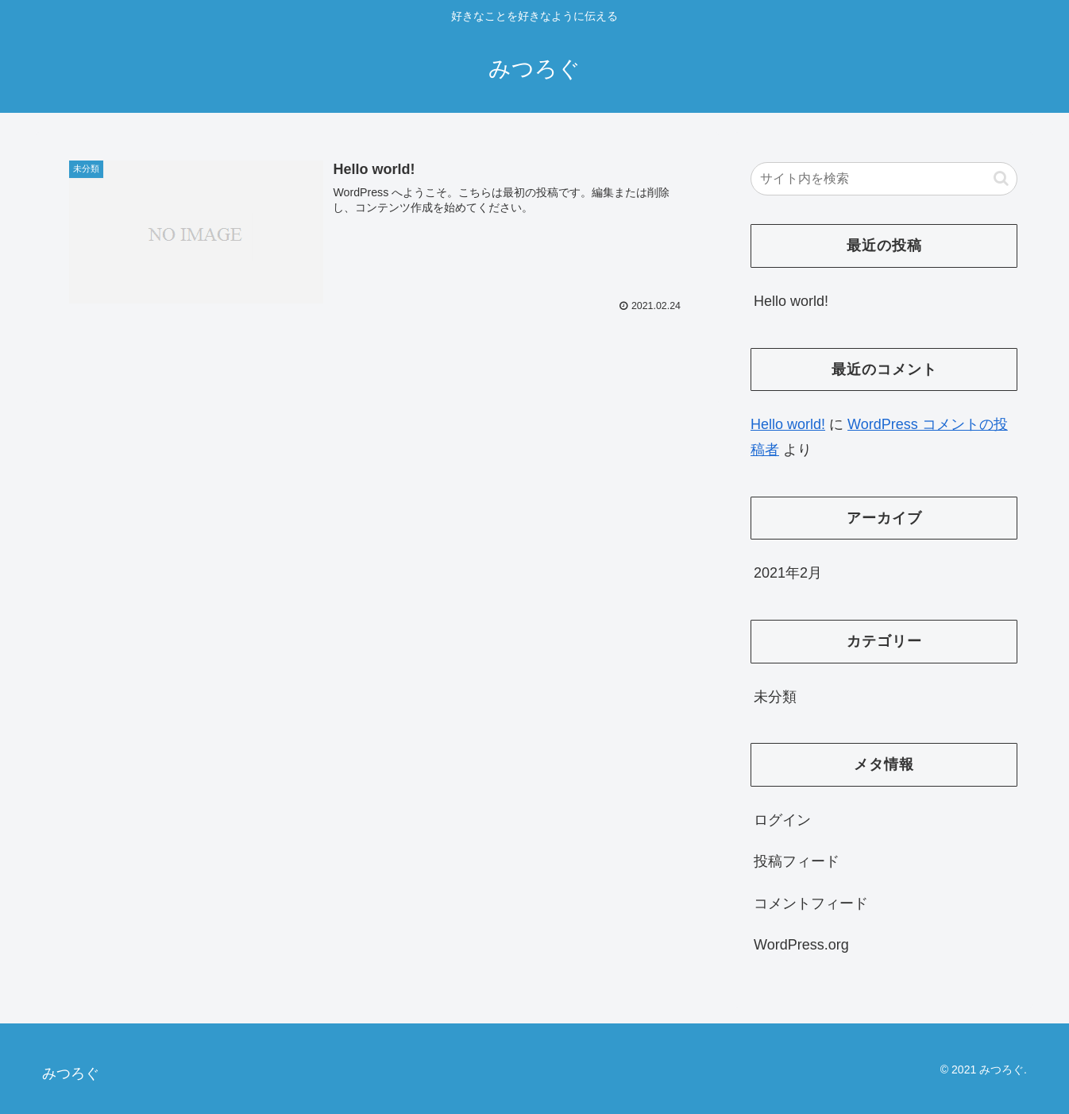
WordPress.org (801, 945)
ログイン (782, 820)
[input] (884, 178)
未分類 (775, 697)
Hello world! (791, 301)
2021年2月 (788, 573)
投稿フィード (796, 861)
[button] (1001, 178)
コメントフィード (811, 903)
